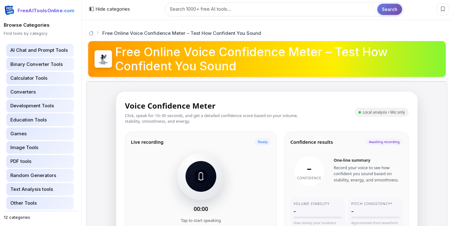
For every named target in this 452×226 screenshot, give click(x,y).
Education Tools (28, 120)
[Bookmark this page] (443, 9)
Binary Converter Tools (36, 64)
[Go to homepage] (91, 33)
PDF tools (20, 161)
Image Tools (24, 147)
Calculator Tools (28, 78)
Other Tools (23, 203)
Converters (23, 92)
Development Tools (32, 106)
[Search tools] (284, 9)
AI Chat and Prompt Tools (39, 50)
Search (389, 9)
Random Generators (33, 175)
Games (18, 134)
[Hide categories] (109, 9)
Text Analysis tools (31, 189)
